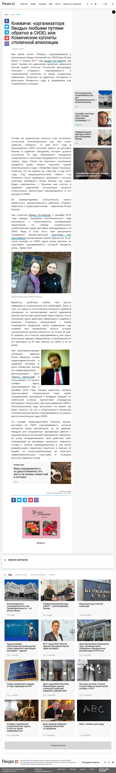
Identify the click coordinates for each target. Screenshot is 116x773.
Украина (42, 4)
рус (106, 4)
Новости (24, 4)
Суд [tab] (10, 729)
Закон (52, 729)
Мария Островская (40, 215)
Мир (51, 4)
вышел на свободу (55, 60)
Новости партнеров (18, 642)
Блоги (57, 4)
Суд (12, 14)
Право (33, 4)
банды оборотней (23, 377)
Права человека (38, 729)
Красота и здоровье (72, 4)
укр (102, 4)
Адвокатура (21, 729)
